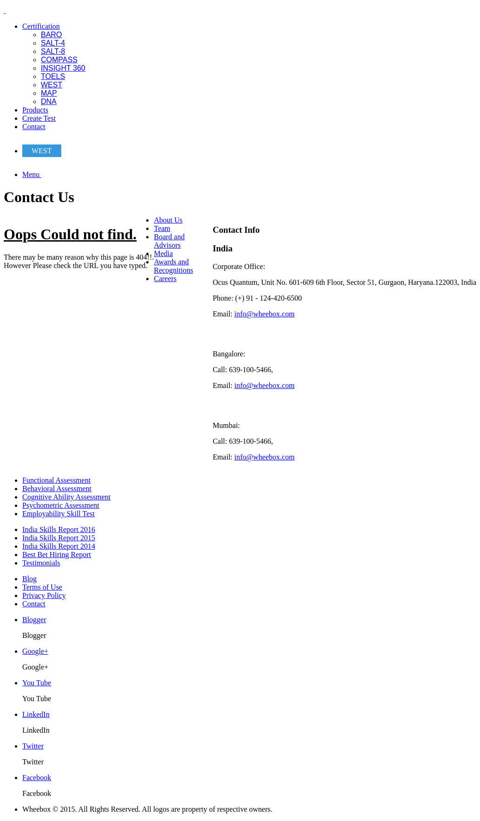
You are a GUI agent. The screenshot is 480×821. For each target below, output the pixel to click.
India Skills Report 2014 (58, 546)
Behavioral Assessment (56, 489)
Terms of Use (42, 587)
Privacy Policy (44, 595)
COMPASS (59, 60)
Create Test (39, 118)
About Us (168, 220)
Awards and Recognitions (173, 266)
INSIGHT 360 (63, 68)
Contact (33, 127)
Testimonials (41, 563)
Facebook (36, 778)
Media (163, 253)
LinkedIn (36, 714)
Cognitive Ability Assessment (66, 497)
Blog (29, 579)
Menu (31, 174)
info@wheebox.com (264, 314)
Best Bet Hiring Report (56, 554)
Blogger (34, 620)
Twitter (33, 746)
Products (35, 110)
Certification (41, 26)
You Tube (36, 683)
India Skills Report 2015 (58, 538)
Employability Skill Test (58, 514)
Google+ (35, 651)
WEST (51, 85)
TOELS (53, 76)
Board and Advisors (169, 241)
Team (162, 228)
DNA (49, 101)
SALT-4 (53, 43)
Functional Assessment (56, 480)
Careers (165, 278)
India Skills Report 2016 (58, 529)
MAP (49, 93)
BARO (51, 35)
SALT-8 (53, 51)
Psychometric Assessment (60, 505)
